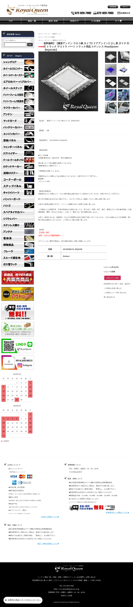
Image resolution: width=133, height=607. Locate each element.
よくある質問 (79, 577)
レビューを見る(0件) (111, 267)
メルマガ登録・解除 (80, 580)
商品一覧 (48, 577)
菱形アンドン (57, 34)
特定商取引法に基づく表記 (42, 580)
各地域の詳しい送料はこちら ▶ (117, 512)
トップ (39, 577)
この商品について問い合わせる (115, 292)
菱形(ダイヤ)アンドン (59, 40)
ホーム (40, 34)
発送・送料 (57, 577)
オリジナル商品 (50, 37)
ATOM (98, 580)
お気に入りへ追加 (112, 278)
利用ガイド (68, 577)
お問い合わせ (91, 577)
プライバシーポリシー (62, 580)
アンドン (47, 34)
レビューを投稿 (109, 272)
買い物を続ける (109, 297)
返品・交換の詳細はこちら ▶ (48, 543)
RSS (93, 580)
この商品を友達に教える (113, 288)
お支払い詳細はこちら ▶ (50, 517)
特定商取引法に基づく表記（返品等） (117, 284)
